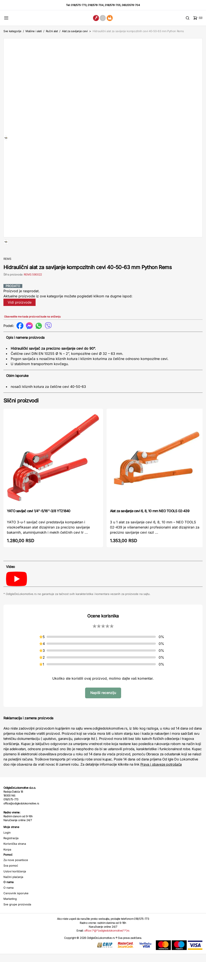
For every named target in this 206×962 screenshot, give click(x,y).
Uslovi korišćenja (14, 885)
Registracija (10, 852)
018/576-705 (112, 5)
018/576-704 (96, 5)
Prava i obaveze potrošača (161, 778)
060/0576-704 (131, 5)
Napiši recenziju (103, 706)
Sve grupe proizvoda (17, 918)
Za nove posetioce (15, 873)
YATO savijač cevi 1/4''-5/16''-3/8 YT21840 (38, 524)
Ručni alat (52, 31)
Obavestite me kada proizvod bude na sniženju (32, 330)
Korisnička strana (14, 857)
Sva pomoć (10, 879)
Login (7, 846)
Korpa (7, 863)
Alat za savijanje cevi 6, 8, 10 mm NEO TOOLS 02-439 (149, 524)
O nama (8, 901)
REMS (7, 272)
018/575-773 (78, 5)
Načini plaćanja (13, 890)
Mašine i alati (34, 31)
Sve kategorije (12, 31)
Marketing (10, 912)
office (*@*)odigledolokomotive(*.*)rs (106, 944)
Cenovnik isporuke (16, 907)
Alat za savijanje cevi (75, 31)
